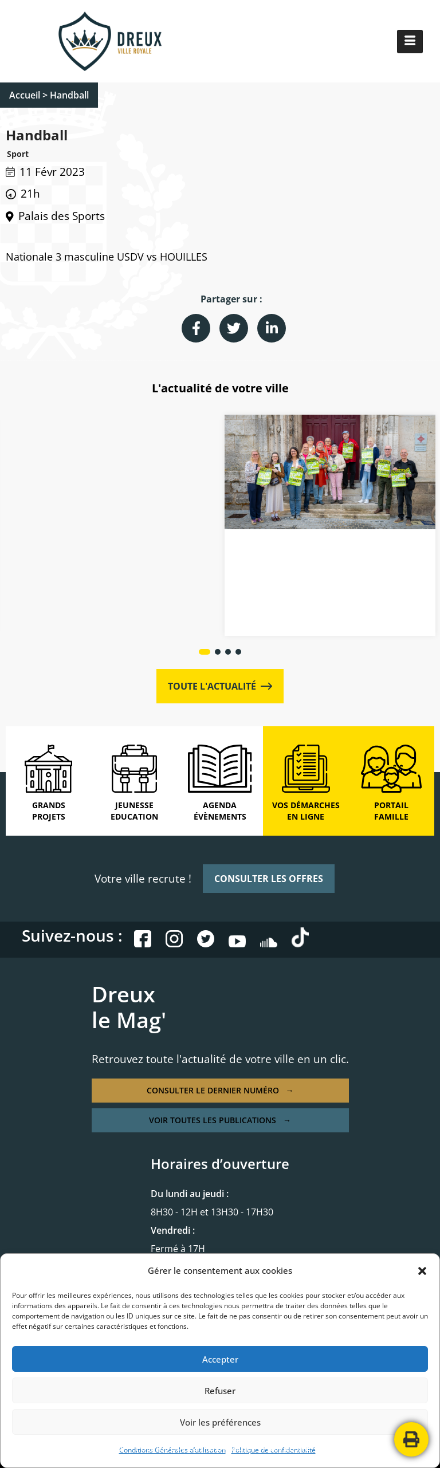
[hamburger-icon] (410, 41)
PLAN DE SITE (285, 1448)
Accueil (24, 95)
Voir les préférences (220, 1422)
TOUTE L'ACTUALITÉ (220, 686)
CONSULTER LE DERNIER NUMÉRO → (220, 1090)
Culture (80, 554)
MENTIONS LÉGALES (89, 1448)
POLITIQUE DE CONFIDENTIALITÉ (193, 1448)
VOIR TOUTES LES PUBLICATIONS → (220, 1120)
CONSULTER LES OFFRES (268, 878)
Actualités (41, 554)
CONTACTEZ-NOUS (353, 1448)
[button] (422, 1271)
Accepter (220, 1359)
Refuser (220, 1390)
